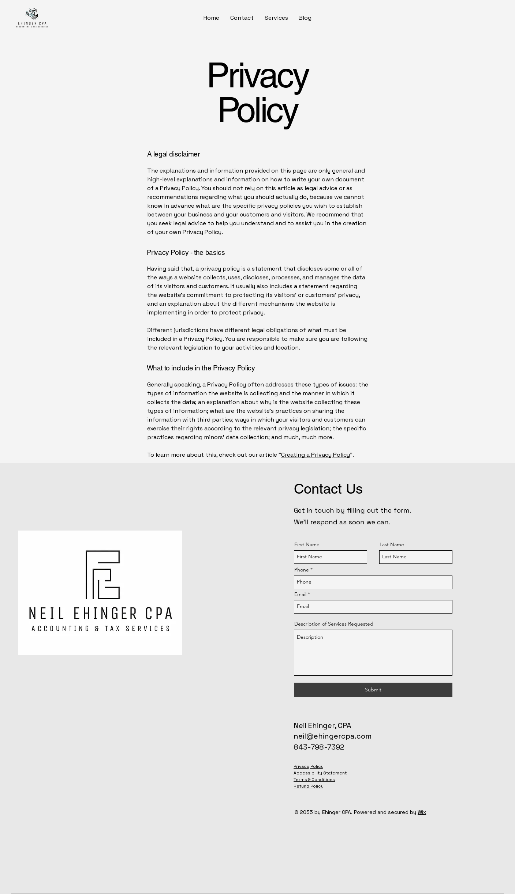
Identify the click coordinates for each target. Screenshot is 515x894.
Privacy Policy (309, 766)
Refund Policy (309, 786)
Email (300, 594)
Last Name (392, 544)
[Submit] (373, 690)
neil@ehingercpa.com (333, 736)
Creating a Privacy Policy (315, 455)
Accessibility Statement (320, 773)
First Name (307, 544)
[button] (276, 17)
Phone (301, 569)
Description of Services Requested (333, 623)
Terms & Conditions (314, 779)
